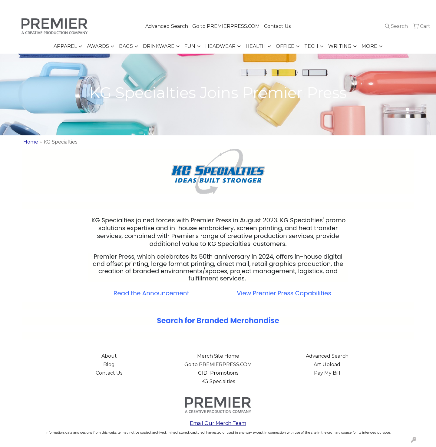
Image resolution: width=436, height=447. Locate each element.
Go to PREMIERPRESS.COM (226, 26)
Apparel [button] (65, 46)
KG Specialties (218, 381)
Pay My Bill (327, 373)
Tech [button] (311, 46)
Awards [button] (98, 46)
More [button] (369, 46)
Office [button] (285, 46)
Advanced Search (166, 26)
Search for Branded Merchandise (218, 321)
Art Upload (327, 364)
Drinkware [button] (158, 46)
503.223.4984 (344, 6)
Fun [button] (189, 46)
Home (30, 142)
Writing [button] (340, 46)
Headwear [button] (220, 46)
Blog (109, 364)
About (109, 356)
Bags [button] (126, 46)
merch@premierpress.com (397, 6)
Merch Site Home (218, 356)
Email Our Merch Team (218, 423)
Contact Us (277, 26)
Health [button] (256, 46)
